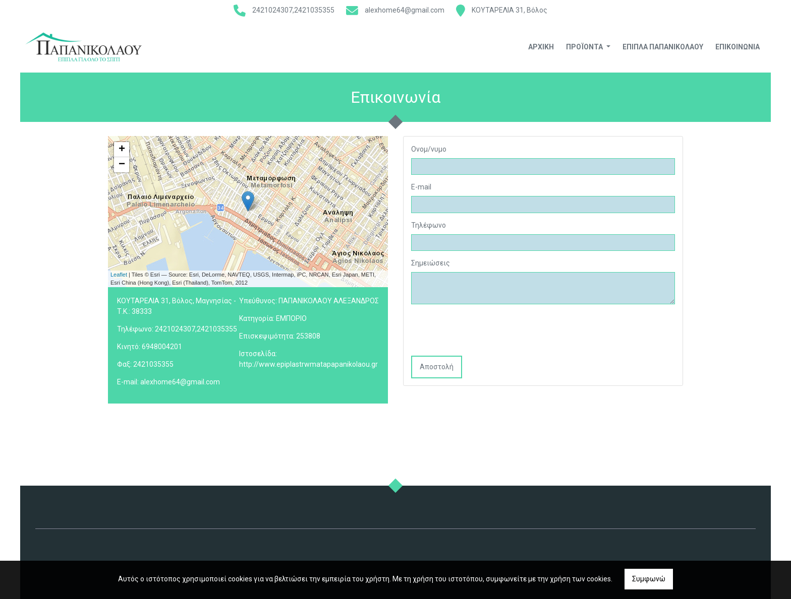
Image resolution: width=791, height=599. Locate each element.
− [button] (122, 164)
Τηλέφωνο (428, 225)
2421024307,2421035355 (293, 10)
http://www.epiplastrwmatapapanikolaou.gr (308, 364)
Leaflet (118, 275)
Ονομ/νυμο (428, 149)
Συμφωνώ (648, 579)
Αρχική (541, 47)
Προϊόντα (585, 47)
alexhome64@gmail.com (404, 10)
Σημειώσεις (430, 263)
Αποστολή (437, 367)
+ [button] (122, 149)
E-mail (421, 187)
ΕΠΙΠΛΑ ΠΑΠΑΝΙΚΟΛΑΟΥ (663, 47)
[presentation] (487, 331)
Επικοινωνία (737, 47)
